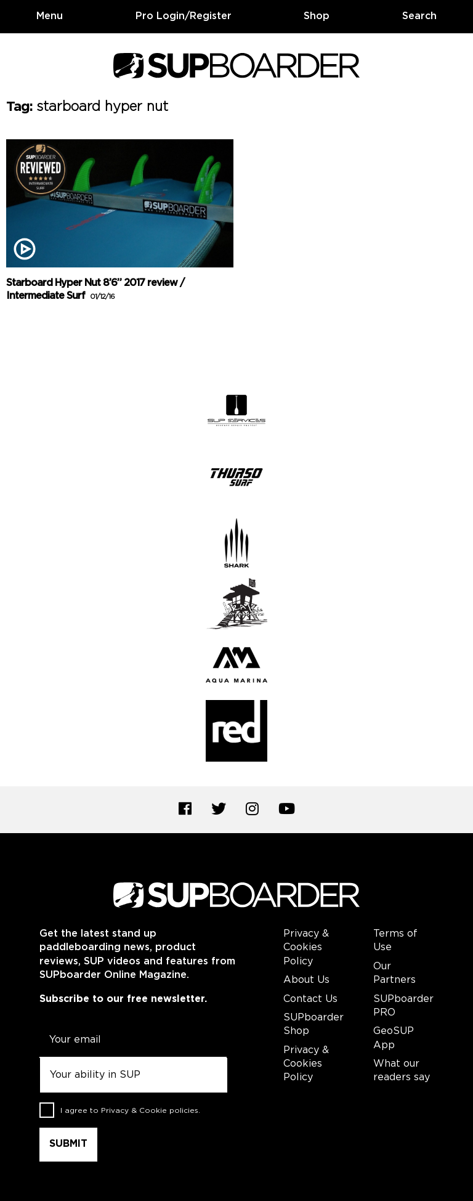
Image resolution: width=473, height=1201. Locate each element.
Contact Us (310, 999)
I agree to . (130, 1110)
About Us (306, 980)
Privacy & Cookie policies (149, 1110)
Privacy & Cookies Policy (306, 947)
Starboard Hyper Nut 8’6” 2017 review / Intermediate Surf (95, 290)
